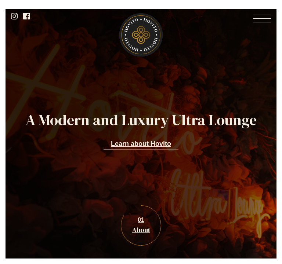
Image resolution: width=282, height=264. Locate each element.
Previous (22, 222)
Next (259, 222)
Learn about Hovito (141, 143)
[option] (141, 132)
